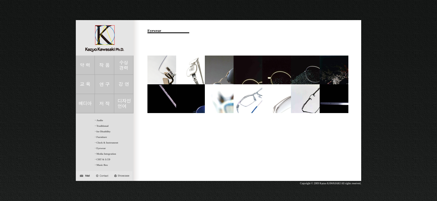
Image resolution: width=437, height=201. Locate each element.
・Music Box (101, 165)
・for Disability (102, 131)
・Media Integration (105, 153)
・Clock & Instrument (106, 142)
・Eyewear (100, 148)
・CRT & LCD (102, 159)
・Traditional (101, 126)
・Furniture (100, 137)
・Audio (98, 120)
